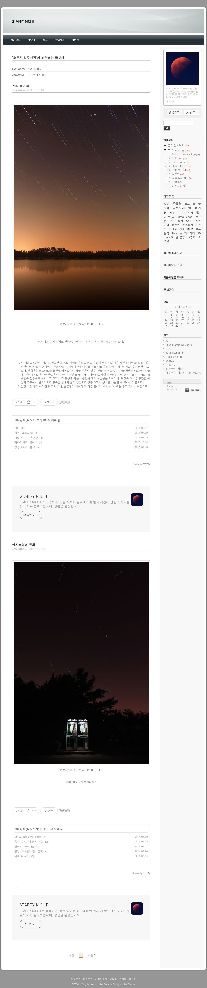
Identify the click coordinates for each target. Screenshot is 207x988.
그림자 (191, 237)
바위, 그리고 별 (23, 432)
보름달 (176, 203)
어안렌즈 (169, 217)
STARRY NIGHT (23, 21)
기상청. (170, 364)
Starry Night (22, 420)
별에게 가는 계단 (24, 846)
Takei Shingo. (174, 356)
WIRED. (170, 360)
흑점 (180, 221)
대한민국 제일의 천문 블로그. (183, 372)
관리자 (123, 979)
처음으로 (15, 39)
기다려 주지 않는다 (25, 442)
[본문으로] (137, 382)
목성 (190, 229)
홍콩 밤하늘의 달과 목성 (28, 841)
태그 (45, 39)
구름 (172, 221)
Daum (107, 984)
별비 (17, 428)
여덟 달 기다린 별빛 (26, 437)
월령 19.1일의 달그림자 (28, 851)
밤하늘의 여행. (175, 368)
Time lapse (185, 217)
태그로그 (88, 979)
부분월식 (187, 224)
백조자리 (189, 233)
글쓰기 (132, 979)
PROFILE (59, 39)
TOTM (75, 984)
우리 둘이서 (35, 69)
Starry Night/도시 (19, 548)
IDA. (168, 349)
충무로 (176, 224)
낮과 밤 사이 (21, 856)
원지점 (189, 212)
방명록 (75, 39)
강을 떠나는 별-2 (24, 447)
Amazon (177, 233)
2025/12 (182, 307)
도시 (35, 829)
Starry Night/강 (18, 90)
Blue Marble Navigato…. (181, 345)
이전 (71, 955)
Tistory (131, 984)
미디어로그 (101, 979)
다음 (90, 955)
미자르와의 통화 (37, 74)
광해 (182, 229)
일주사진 (179, 208)
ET (180, 212)
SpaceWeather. (175, 352)
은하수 (173, 229)
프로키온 (190, 203)
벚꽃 (166, 203)
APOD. (170, 341)
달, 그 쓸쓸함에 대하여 (28, 836)
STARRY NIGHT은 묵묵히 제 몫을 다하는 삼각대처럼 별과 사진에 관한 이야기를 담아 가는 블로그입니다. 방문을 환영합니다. (75, 504)
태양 (172, 212)
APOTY (31, 39)
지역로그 (75, 979)
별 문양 (180, 237)
